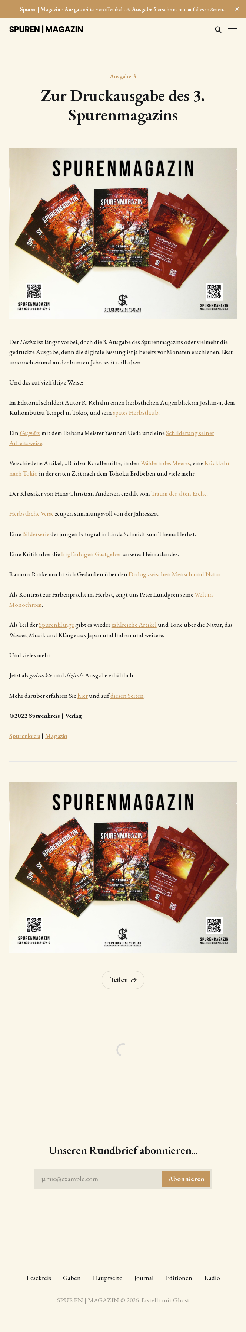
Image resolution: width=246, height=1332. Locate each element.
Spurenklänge (56, 624)
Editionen (179, 1277)
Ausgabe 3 (123, 76)
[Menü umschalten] (232, 29)
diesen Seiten (127, 695)
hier (82, 695)
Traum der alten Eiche (179, 493)
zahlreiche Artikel (134, 624)
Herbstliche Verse (31, 513)
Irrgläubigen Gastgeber (91, 554)
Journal (144, 1277)
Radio (212, 1277)
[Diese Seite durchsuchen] (218, 29)
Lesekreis (38, 1277)
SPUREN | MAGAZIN (46, 30)
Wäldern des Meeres (165, 463)
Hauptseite (107, 1277)
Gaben (72, 1277)
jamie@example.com (125, 1179)
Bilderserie (35, 534)
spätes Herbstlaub (136, 412)
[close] (237, 9)
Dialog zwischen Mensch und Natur (175, 574)
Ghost (181, 1300)
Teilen (123, 979)
